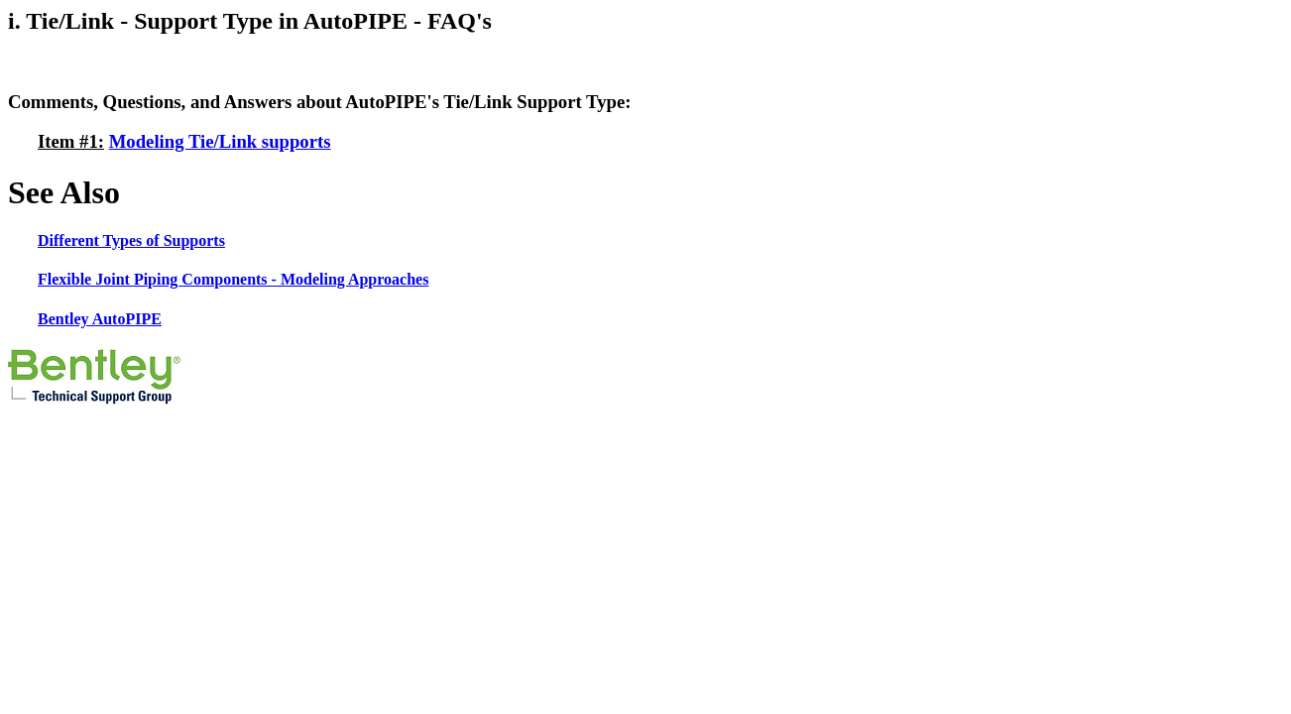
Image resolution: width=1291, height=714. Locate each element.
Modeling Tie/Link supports (220, 141)
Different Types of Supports (131, 240)
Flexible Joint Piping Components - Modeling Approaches (233, 279)
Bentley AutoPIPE (100, 318)
